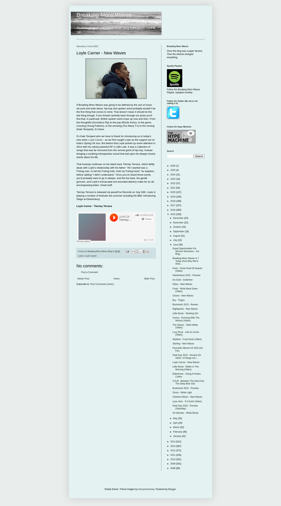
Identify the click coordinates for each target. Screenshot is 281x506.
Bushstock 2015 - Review (185, 304)
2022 (173, 183)
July (175, 240)
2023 (173, 179)
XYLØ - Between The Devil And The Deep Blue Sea (188, 382)
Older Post (149, 278)
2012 (173, 450)
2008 (173, 468)
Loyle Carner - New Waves (186, 362)
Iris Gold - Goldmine (183, 279)
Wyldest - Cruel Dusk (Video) (187, 339)
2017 (173, 205)
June (176, 244)
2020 (173, 192)
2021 (173, 188)
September (179, 231)
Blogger (172, 489)
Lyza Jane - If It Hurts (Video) (187, 401)
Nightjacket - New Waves (185, 309)
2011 (173, 455)
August (177, 235)
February (178, 431)
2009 (173, 463)
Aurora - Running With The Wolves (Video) (186, 319)
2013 (173, 446)
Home (117, 278)
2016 (173, 210)
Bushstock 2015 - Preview (186, 388)
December (178, 218)
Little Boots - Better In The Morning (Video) (186, 368)
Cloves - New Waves (183, 295)
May (175, 418)
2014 (173, 441)
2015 (173, 214)
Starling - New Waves (183, 343)
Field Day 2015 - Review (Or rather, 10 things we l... (187, 356)
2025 (173, 170)
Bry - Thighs (179, 300)
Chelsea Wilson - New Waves (187, 397)
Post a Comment (89, 272)
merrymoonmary (146, 489)
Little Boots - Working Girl (185, 313)
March (176, 427)
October (177, 227)
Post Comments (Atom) (102, 284)
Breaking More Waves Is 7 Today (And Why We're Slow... (186, 261)
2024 (173, 174)
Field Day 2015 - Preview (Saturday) (185, 407)
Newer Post (83, 278)
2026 (173, 165)
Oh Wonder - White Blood (185, 413)
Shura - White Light (182, 392)
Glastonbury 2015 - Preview (186, 275)
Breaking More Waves (104, 15)
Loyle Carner (96, 139)
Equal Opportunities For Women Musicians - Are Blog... (186, 251)
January (177, 436)
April (175, 423)
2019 (173, 196)
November (178, 222)
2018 (173, 201)
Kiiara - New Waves (182, 284)
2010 (173, 459)
